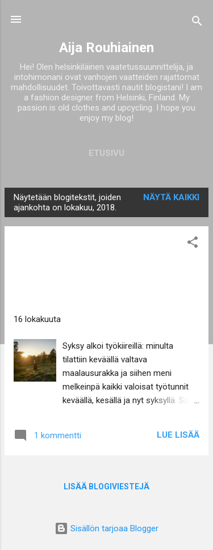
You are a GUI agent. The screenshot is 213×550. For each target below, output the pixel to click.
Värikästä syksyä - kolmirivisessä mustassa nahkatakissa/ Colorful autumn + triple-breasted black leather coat (79, 269)
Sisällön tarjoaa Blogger (106, 528)
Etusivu (106, 153)
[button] (192, 244)
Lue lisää (178, 435)
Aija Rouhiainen (106, 48)
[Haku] (197, 23)
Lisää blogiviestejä (106, 486)
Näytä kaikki (171, 197)
